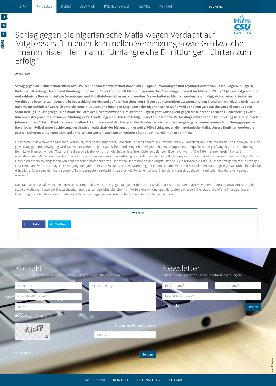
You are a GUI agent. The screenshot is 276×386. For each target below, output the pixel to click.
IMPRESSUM (95, 380)
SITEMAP (176, 380)
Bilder (66, 6)
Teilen (138, 213)
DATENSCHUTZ (149, 380)
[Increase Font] (3, 34)
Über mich (87, 6)
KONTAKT (121, 380)
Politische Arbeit (117, 6)
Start (23, 6)
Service (145, 6)
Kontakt (165, 6)
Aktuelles (44, 6)
